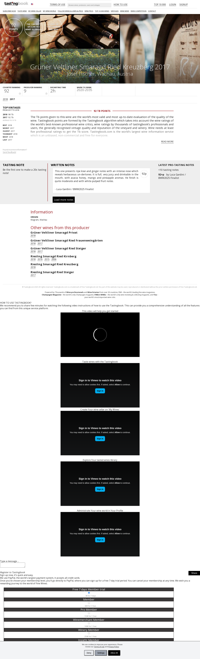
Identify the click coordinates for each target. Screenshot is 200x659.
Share (194, 574)
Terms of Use (99, 647)
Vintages (114, 11)
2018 (5, 99)
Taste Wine (22, 11)
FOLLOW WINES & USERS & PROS (70, 11)
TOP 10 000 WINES (102, 11)
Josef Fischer (81, 73)
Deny (89, 653)
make (27, 169)
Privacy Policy (113, 647)
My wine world (49, 11)
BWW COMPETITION (138, 11)
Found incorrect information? (15, 151)
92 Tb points (102, 111)
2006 (53, 259)
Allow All (114, 653)
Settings (100, 653)
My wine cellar (34, 11)
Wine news (124, 11)
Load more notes (63, 199)
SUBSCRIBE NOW (9, 11)
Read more (167, 141)
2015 (46, 259)
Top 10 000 (160, 4)
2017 (12, 99)
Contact (152, 11)
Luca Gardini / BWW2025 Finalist (172, 176)
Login (172, 4)
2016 (40, 259)
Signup (183, 4)
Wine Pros (89, 11)
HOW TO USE (121, 4)
